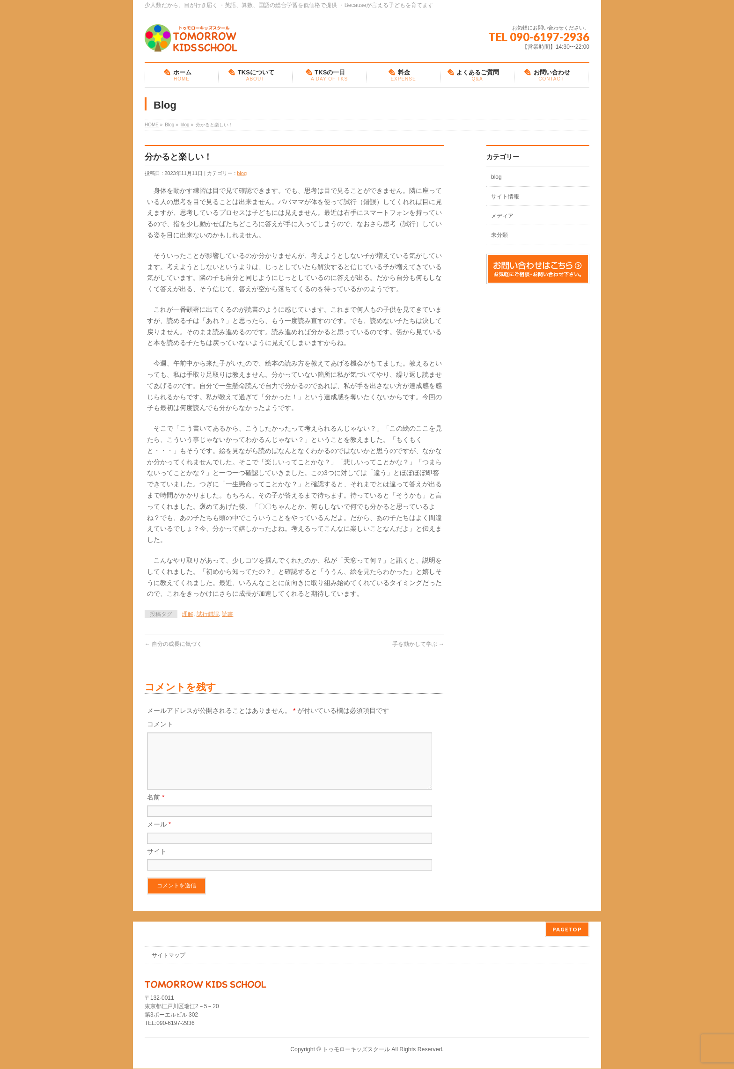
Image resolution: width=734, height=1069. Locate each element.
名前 (155, 808)
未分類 (499, 235)
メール (159, 835)
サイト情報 (505, 196)
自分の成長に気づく (173, 644)
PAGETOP (567, 930)
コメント (160, 724)
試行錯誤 (208, 614)
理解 (187, 614)
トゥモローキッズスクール (356, 1050)
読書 (227, 614)
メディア (502, 215)
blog (185, 124)
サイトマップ (168, 955)
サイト (157, 862)
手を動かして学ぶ (418, 644)
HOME (152, 124)
